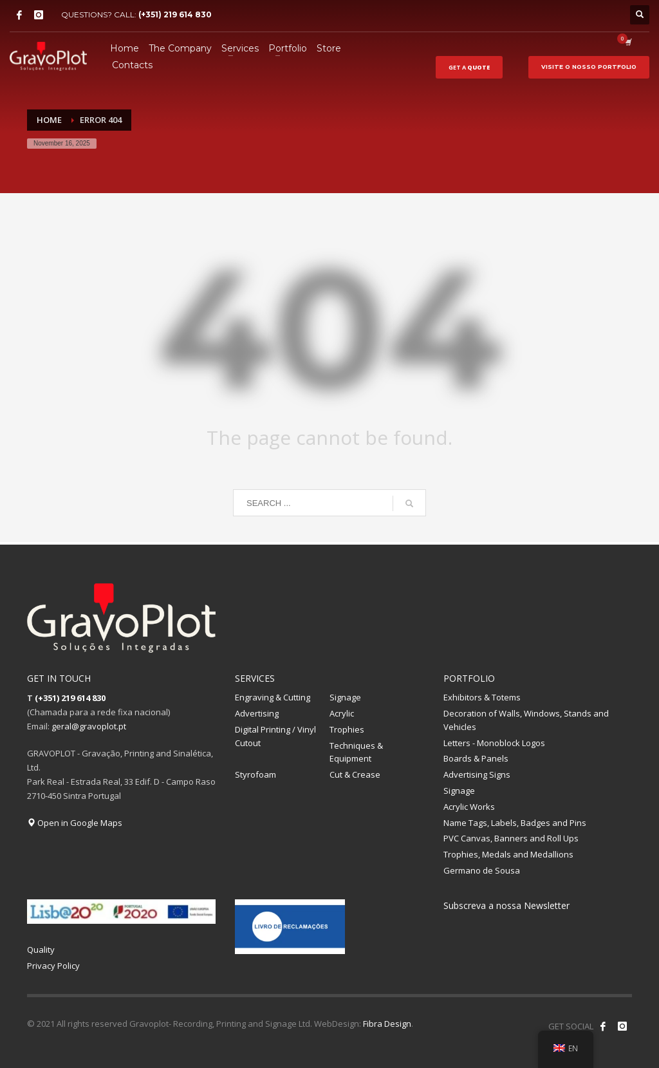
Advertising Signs (476, 774)
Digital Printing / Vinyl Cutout (275, 736)
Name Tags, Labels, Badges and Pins (514, 823)
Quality (41, 949)
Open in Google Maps (74, 823)
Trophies (347, 729)
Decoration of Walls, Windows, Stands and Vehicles (526, 720)
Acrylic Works (469, 806)
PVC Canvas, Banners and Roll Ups (511, 838)
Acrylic (342, 713)
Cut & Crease (355, 774)
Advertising (257, 713)
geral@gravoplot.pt (88, 726)
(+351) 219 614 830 (175, 14)
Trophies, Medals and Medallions (508, 854)
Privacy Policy (53, 965)
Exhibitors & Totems (482, 697)
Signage (345, 697)
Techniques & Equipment (356, 752)
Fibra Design (387, 1023)
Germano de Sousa (481, 870)
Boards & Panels (475, 758)
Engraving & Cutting (272, 697)
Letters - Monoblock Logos (494, 743)
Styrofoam (255, 774)
